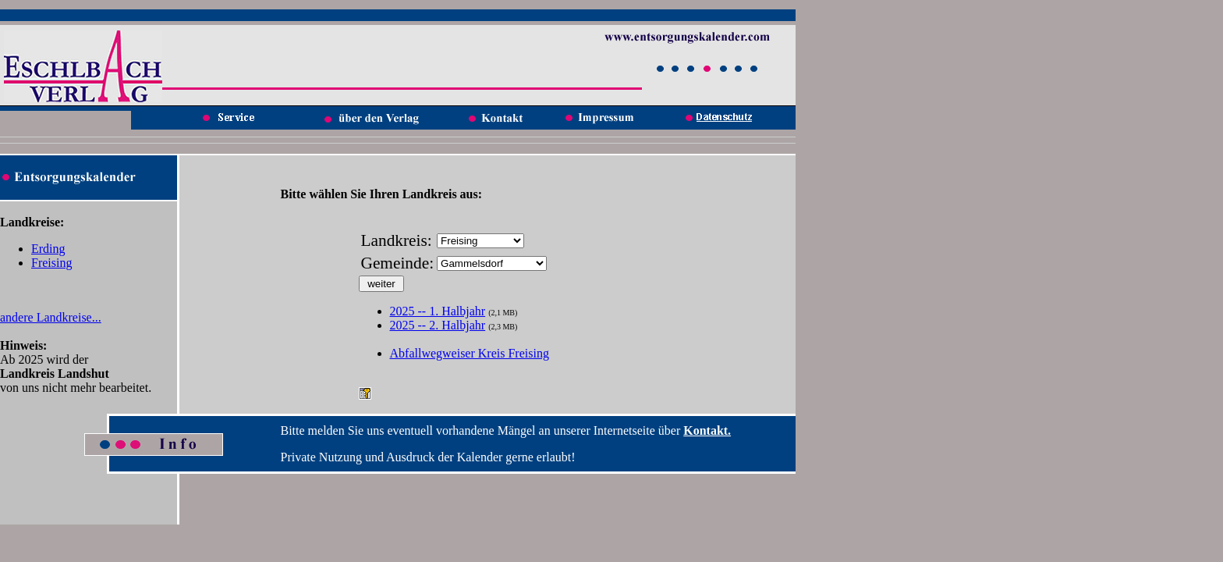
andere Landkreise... (50, 317)
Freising (51, 262)
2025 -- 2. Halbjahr (438, 325)
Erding (48, 248)
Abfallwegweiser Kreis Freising (469, 353)
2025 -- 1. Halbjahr (438, 311)
